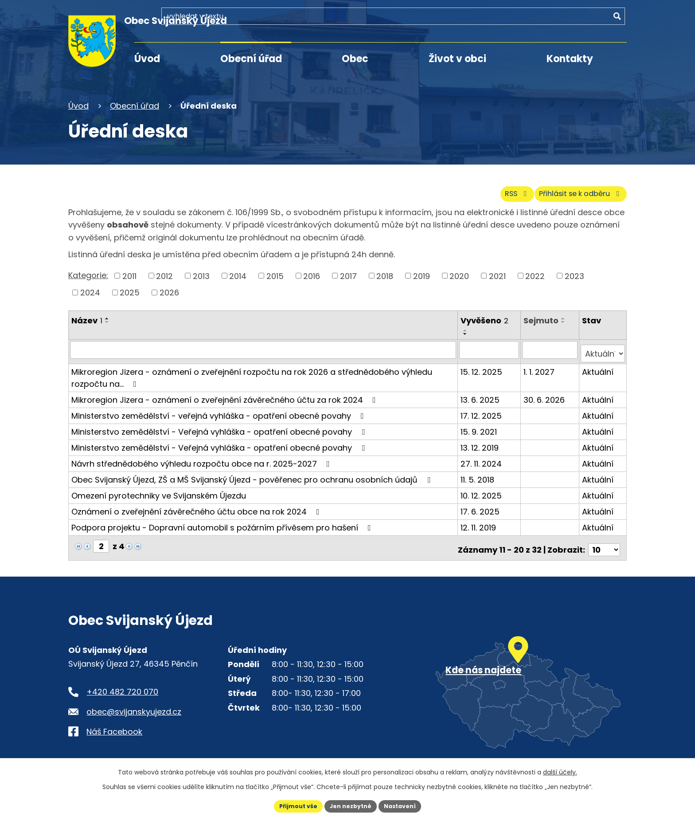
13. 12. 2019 (481, 441)
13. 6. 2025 (481, 393)
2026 (169, 290)
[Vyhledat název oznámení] (263, 347)
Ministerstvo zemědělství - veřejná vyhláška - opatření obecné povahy (219, 409)
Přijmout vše (292, 805)
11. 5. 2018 (479, 473)
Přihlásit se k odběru (572, 191)
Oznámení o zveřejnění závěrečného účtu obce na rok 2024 (197, 505)
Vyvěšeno (486, 318)
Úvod (147, 59)
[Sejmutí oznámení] (550, 347)
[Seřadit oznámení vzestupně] (107, 316)
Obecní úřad (251, 59)
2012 (164, 273)
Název (86, 318)
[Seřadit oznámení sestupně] (107, 320)
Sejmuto (542, 318)
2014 (237, 273)
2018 (384, 273)
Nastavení (406, 805)
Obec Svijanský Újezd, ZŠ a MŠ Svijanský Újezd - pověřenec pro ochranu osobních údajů (252, 473)
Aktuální (598, 365)
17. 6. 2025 (481, 505)
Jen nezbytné (351, 805)
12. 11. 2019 (479, 521)
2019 (421, 273)
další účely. (560, 770)
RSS (495, 191)
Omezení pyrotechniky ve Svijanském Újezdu (158, 489)
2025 (130, 290)
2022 (535, 273)
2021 (497, 273)
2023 (574, 273)
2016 (311, 273)
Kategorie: (88, 273)
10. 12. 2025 (482, 489)
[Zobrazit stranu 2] (101, 540)
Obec (355, 59)
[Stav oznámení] (603, 347)
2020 (459, 273)
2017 (348, 273)
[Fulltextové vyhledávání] (576, 25)
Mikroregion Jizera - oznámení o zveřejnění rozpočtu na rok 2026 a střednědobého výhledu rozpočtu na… (251, 371)
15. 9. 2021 (480, 425)
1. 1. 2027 (540, 365)
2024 (90, 290)
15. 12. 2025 (483, 365)
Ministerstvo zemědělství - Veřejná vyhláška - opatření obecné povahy (219, 425)
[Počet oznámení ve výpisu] (604, 540)
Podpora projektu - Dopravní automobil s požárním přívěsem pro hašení (223, 521)
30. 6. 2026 (545, 393)
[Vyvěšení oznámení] (490, 347)
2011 (129, 273)
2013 (201, 273)
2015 (275, 273)
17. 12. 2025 (482, 409)
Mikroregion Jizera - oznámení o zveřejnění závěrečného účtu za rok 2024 (225, 393)
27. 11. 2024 (482, 457)
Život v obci (457, 59)
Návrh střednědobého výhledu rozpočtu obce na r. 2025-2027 (202, 457)
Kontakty (570, 59)
